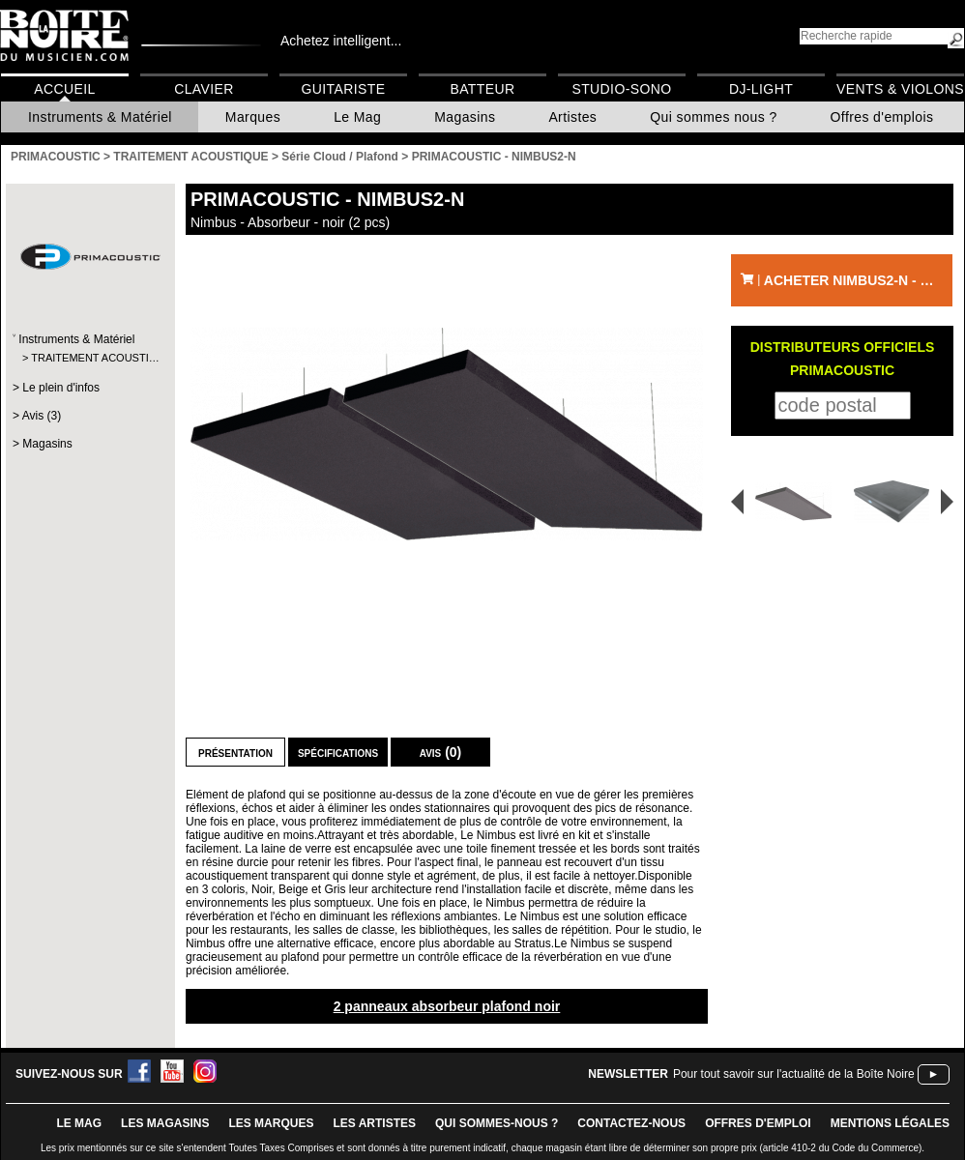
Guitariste (344, 89)
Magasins (464, 117)
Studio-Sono (621, 89)
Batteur (482, 89)
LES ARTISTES (374, 1123)
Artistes (572, 117)
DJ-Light (761, 89)
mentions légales (890, 1123)
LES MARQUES (270, 1123)
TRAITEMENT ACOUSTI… (89, 357)
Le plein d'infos (61, 387)
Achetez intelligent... (340, 40)
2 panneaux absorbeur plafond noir (447, 1006)
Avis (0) (441, 752)
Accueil (64, 89)
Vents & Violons (900, 89)
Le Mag (357, 117)
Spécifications (338, 752)
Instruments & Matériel (100, 117)
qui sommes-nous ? (496, 1123)
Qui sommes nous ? (713, 117)
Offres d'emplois (882, 117)
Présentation (235, 752)
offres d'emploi (758, 1123)
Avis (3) (41, 415)
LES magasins (165, 1123)
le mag (79, 1123)
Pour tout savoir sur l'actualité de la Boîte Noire (794, 1074)
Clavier (204, 89)
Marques (252, 117)
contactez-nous (631, 1123)
